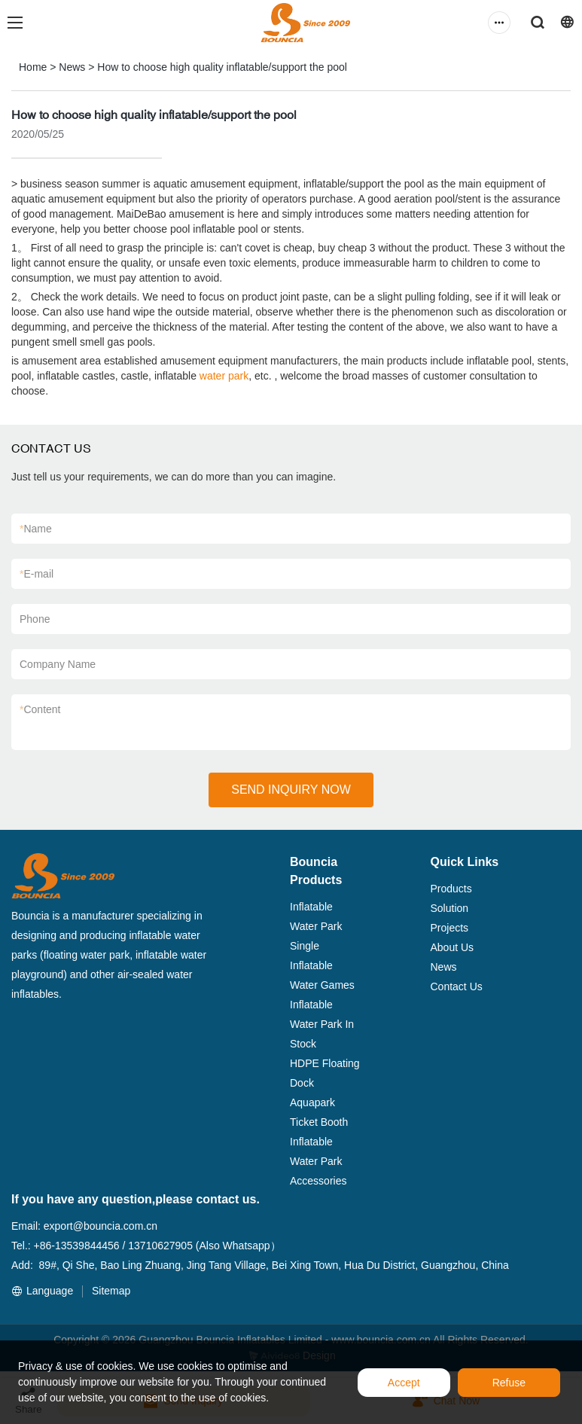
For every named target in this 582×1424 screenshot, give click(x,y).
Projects (450, 928)
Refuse (509, 1383)
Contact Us (457, 986)
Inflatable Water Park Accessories (318, 1161)
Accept (404, 1383)
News (72, 67)
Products (451, 889)
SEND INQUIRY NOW (291, 789)
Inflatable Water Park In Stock (322, 1024)
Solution (450, 908)
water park (224, 376)
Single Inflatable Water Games (322, 965)
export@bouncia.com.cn (100, 1226)
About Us (452, 947)
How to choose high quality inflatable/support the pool (222, 67)
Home (33, 67)
